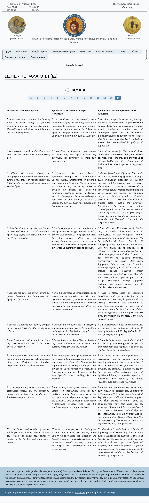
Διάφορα (135, 51)
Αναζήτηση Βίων (40, 51)
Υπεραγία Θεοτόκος (105, 51)
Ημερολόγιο (22, 51)
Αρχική (8, 51)
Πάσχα (123, 51)
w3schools (80, 492)
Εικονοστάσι (85, 51)
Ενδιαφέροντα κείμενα (15, 57)
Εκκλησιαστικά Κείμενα (64, 51)
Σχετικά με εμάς (38, 57)
